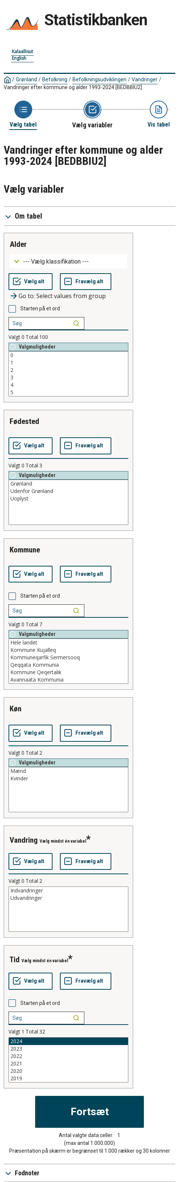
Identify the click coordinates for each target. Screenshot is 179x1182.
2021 (68, 1063)
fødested (24, 421)
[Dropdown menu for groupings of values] (68, 261)
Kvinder (68, 778)
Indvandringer (68, 890)
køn (15, 708)
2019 (68, 1078)
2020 (68, 1071)
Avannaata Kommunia (68, 679)
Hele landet (68, 642)
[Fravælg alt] (85, 281)
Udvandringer (68, 898)
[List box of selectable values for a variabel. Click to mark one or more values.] (68, 373)
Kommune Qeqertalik (68, 672)
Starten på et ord (40, 308)
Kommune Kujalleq (68, 650)
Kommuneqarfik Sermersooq (68, 657)
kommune (25, 549)
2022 (68, 1056)
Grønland (26, 79)
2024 (68, 1041)
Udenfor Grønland (68, 491)
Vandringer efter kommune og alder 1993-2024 (73, 87)
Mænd (68, 771)
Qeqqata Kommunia (68, 665)
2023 (68, 1048)
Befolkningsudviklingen (99, 79)
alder (18, 244)
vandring (24, 840)
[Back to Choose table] (23, 114)
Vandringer (145, 79)
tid (15, 959)
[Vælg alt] (31, 281)
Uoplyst (68, 498)
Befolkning (54, 79)
